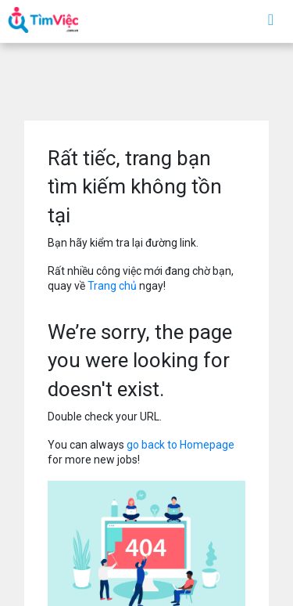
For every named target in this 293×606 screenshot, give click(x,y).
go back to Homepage (180, 444)
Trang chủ (112, 286)
